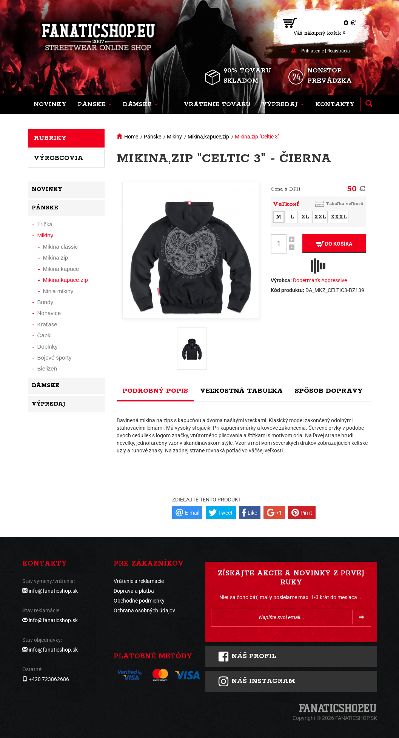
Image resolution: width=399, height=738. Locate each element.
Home (131, 137)
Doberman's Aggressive (320, 280)
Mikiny (174, 137)
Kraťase (47, 324)
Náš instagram (256, 681)
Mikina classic (60, 246)
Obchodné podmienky (139, 601)
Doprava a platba (134, 591)
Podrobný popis (155, 391)
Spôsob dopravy (329, 391)
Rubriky (50, 138)
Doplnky (47, 346)
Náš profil (247, 656)
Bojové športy (54, 357)
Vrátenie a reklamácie (139, 581)
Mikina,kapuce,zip (208, 137)
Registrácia (338, 51)
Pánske (152, 137)
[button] (94, 104)
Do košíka (334, 244)
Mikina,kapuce (61, 269)
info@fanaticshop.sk (53, 591)
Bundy (45, 302)
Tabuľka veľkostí (345, 203)
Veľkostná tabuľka (241, 391)
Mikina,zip (55, 257)
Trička (44, 224)
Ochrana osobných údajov (144, 610)
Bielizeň (47, 368)
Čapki (44, 335)
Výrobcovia (58, 158)
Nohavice (49, 313)
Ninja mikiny (58, 291)
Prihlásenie (312, 51)
